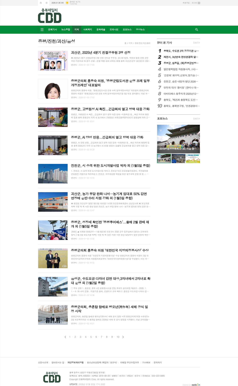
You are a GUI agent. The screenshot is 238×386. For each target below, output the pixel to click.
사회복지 (87, 29)
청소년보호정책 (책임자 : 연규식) (102, 362)
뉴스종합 (65, 29)
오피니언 (114, 29)
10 (118, 336)
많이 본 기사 (164, 43)
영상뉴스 (140, 29)
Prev (161, 138)
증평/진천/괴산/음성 (142, 43)
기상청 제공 (73, 4)
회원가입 (186, 2)
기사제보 (146, 362)
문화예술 (100, 29)
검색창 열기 (196, 30)
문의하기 (158, 362)
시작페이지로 (41, 3)
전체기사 (52, 29)
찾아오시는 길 (57, 362)
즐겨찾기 (46, 3)
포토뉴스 (127, 29)
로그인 (194, 2)
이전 (65, 337)
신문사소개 (43, 362)
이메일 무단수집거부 (129, 362)
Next (196, 138)
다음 (123, 337)
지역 (76, 29)
